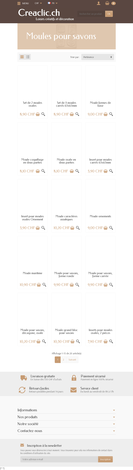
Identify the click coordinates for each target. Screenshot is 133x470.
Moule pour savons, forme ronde (66, 274)
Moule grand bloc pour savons (66, 331)
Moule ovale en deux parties (66, 161)
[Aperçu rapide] (43, 114)
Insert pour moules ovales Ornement (32, 218)
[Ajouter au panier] (37, 114)
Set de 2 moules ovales (32, 104)
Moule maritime (32, 273)
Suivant (72, 359)
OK (109, 13)
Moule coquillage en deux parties (32, 161)
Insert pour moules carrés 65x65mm (100, 161)
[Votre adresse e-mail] (59, 459)
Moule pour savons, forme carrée (100, 274)
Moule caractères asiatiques (66, 218)
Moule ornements (100, 216)
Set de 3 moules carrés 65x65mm (66, 104)
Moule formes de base (100, 104)
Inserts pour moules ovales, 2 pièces (100, 331)
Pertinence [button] (89, 57)
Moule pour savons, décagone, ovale (33, 331)
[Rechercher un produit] (91, 14)
